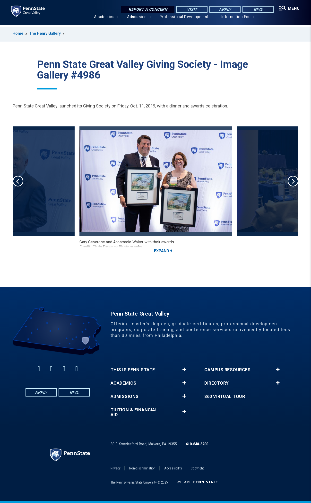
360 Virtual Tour (224, 396)
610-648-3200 (197, 444)
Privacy (116, 468)
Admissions (125, 396)
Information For (235, 19)
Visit (191, 9)
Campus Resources (227, 369)
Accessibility (173, 468)
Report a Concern (147, 9)
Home (18, 33)
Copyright (197, 468)
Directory (216, 383)
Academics (104, 19)
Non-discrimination (142, 468)
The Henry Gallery (45, 33)
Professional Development (183, 19)
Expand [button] (161, 250)
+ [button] (184, 369)
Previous (18, 181)
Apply (224, 9)
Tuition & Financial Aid (134, 412)
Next (293, 181)
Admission (136, 19)
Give (257, 9)
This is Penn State (133, 369)
